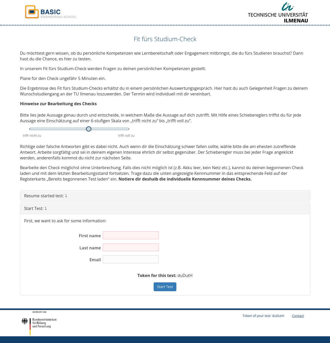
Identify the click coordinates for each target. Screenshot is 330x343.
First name (90, 236)
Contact (298, 315)
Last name (90, 248)
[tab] (165, 195)
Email (95, 260)
